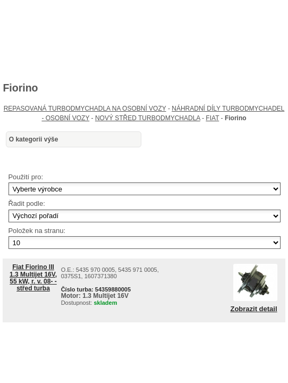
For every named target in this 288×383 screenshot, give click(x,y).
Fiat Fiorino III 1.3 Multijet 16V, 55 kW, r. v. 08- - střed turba (33, 277)
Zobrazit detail (253, 309)
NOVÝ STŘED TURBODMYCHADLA (147, 118)
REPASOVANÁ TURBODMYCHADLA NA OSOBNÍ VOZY (85, 108)
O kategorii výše (33, 139)
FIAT (212, 118)
